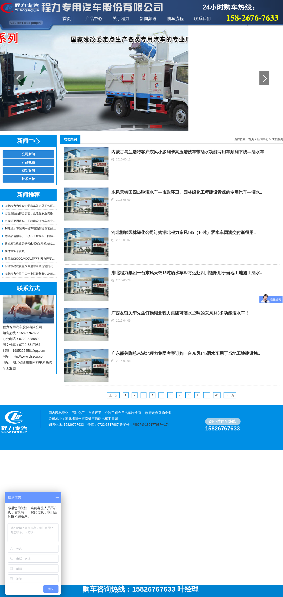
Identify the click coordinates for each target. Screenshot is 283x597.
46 (216, 395)
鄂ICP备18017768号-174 (151, 424)
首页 (66, 18)
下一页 (230, 395)
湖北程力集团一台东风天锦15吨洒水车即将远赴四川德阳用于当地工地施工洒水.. (186, 272)
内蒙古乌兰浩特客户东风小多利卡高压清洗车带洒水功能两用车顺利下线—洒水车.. (188, 152)
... (206, 395)
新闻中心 (262, 139)
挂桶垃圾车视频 (15, 251)
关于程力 (120, 18)
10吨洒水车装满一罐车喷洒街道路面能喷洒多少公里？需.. (41, 228)
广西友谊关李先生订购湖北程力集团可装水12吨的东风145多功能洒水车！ (180, 313)
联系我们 (202, 18)
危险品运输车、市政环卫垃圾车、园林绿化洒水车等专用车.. (42, 236)
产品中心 (93, 18)
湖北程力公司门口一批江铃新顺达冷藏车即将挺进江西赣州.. (42, 273)
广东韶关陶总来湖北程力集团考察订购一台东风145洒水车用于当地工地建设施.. (185, 353)
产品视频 (28, 162)
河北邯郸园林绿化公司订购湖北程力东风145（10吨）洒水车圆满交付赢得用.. (183, 232)
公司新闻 (28, 154)
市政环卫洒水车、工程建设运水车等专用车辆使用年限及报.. (42, 221)
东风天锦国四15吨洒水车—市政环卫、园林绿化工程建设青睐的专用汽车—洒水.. (186, 192)
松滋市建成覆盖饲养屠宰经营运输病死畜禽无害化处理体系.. (42, 266)
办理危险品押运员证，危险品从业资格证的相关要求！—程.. (42, 213)
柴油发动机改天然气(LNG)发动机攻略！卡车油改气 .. (38, 243)
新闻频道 (148, 18)
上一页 (113, 395)
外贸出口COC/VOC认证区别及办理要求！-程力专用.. (38, 258)
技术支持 (28, 179)
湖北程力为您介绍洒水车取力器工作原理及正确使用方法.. (41, 206)
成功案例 (28, 170)
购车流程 (175, 18)
